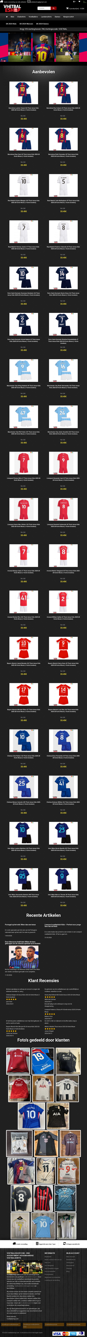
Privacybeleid (49, 1274)
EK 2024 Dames (42, 24)
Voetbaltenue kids (51, 1324)
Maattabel (48, 1256)
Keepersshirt (68, 17)
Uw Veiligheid (49, 1265)
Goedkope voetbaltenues (10, 1324)
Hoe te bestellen (50, 1271)
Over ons (47, 1262)
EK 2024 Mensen (26, 24)
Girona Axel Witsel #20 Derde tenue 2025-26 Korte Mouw (62, 995)
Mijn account (70, 1256)
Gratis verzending (21, 1244)
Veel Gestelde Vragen (52, 1268)
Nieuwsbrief (70, 1265)
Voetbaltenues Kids (27, 1303)
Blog (67, 1271)
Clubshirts (21, 17)
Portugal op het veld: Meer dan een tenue (20, 925)
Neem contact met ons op (53, 1259)
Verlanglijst (70, 1262)
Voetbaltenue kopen (73, 1324)
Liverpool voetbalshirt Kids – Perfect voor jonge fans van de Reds (63, 925)
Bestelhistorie (70, 1259)
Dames (57, 17)
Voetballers (33, 17)
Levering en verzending (52, 1280)
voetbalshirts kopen (30, 1277)
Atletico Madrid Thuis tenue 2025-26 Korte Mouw (60, 1026)
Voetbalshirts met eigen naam (24, 1286)
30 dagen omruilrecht (73, 1244)
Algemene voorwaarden (52, 1277)
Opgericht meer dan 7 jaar (47, 1244)
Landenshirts (46, 17)
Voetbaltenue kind (26, 1332)
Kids (12, 17)
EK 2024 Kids (11, 24)
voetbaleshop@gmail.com (37, 2)
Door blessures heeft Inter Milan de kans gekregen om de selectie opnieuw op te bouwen (22, 942)
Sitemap (69, 1268)
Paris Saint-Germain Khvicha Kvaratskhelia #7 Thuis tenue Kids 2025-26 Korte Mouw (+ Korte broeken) (63, 341)
